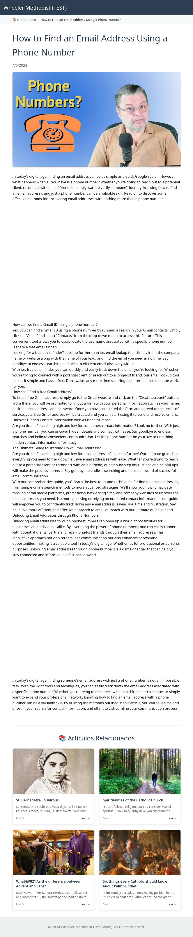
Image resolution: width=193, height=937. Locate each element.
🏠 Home (19, 20)
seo (33, 20)
